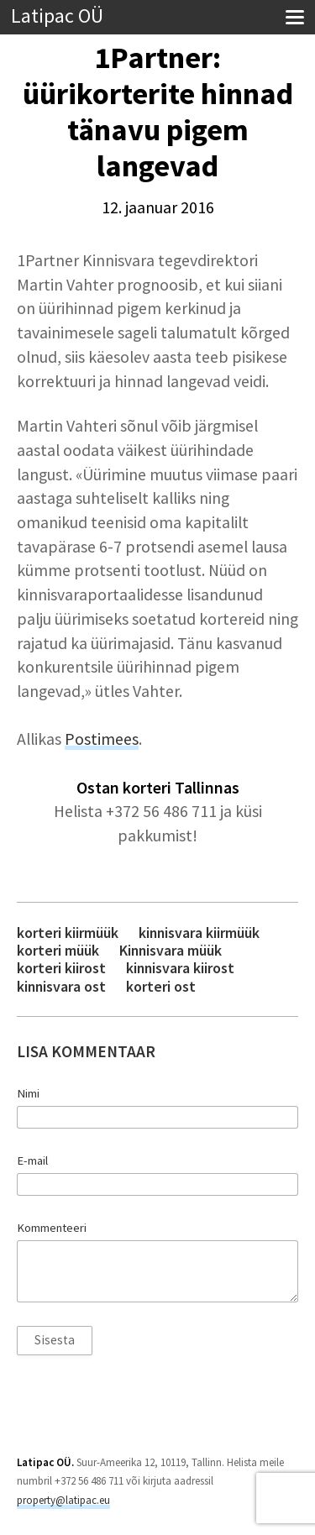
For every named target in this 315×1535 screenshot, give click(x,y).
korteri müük (58, 950)
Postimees (102, 739)
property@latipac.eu (63, 1500)
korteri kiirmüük (67, 932)
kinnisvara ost (61, 986)
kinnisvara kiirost (180, 968)
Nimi (28, 1093)
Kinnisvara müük (170, 950)
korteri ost (161, 986)
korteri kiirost (61, 968)
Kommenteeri (52, 1227)
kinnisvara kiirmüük (199, 932)
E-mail (32, 1160)
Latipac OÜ (57, 16)
